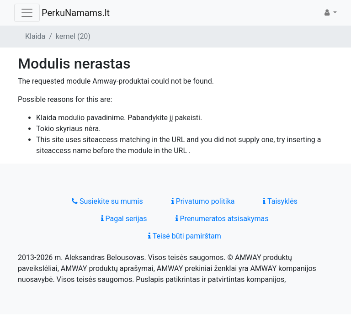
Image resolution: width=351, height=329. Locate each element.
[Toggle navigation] (27, 13)
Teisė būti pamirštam (184, 236)
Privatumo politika (203, 201)
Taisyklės (280, 201)
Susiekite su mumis (107, 201)
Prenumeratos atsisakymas (222, 218)
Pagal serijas (124, 218)
